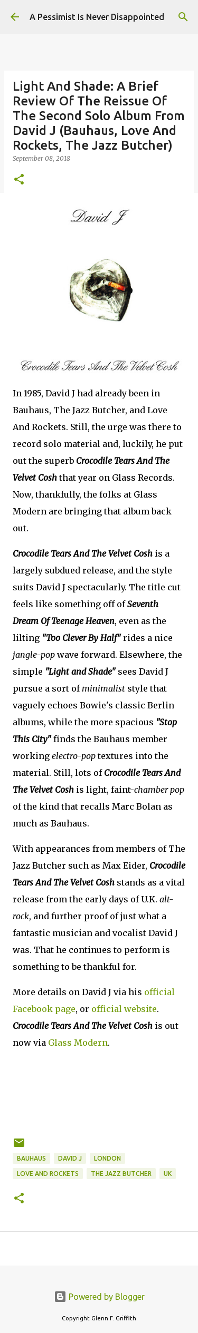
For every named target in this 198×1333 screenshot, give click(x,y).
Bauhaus (31, 1158)
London (107, 1158)
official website (124, 1009)
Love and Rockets (48, 1173)
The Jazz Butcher (121, 1173)
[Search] (183, 17)
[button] (19, 180)
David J (70, 1158)
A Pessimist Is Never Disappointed (97, 17)
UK (168, 1173)
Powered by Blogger (99, 1296)
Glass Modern (78, 1042)
